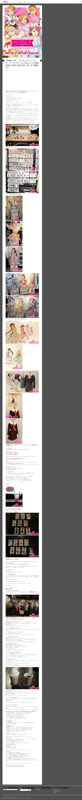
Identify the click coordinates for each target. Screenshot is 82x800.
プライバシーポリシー (57, 791)
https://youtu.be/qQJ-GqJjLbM (10, 467)
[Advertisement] (22, 79)
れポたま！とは (56, 789)
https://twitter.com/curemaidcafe (10, 469)
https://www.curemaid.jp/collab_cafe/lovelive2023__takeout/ (15, 463)
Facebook (38, 789)
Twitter (38, 790)
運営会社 (55, 792)
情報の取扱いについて (57, 790)
